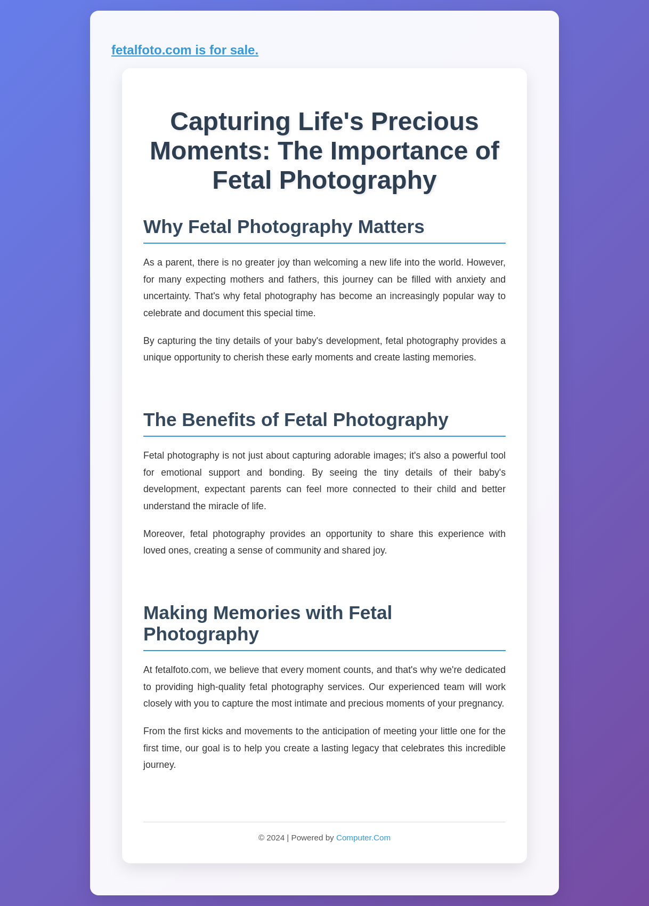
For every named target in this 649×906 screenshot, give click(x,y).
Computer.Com (363, 837)
